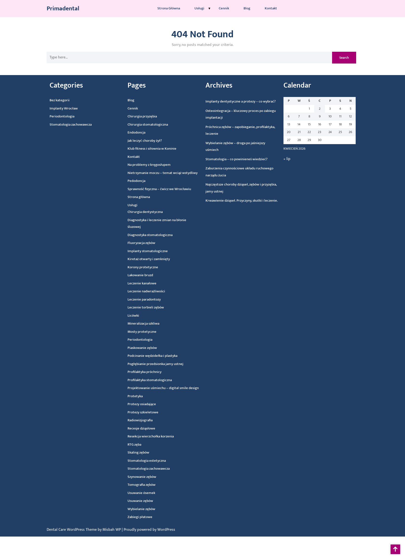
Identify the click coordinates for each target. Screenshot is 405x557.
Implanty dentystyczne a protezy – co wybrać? (228, 102)
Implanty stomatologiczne (143, 252)
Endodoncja (126, 134)
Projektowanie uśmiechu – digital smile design (165, 388)
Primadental (63, 8)
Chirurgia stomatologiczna (136, 126)
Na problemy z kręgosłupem (140, 165)
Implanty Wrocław (52, 109)
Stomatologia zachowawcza (59, 125)
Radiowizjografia (144, 421)
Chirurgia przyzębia (131, 117)
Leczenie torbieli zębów (144, 308)
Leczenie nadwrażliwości (144, 292)
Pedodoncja (128, 182)
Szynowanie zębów (148, 477)
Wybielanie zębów (150, 509)
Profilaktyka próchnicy (146, 373)
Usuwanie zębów (148, 501)
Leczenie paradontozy (142, 300)
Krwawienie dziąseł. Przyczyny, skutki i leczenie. (234, 200)
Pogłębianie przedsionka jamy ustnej (157, 364)
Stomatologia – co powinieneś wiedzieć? (227, 159)
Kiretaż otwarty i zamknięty (144, 260)
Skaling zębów (144, 453)
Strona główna (168, 8)
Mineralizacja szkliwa (143, 324)
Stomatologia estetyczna (153, 461)
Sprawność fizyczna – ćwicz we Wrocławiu (151, 189)
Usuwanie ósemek (149, 493)
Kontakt (271, 8)
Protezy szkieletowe (146, 413)
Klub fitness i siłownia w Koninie (142, 149)
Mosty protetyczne (141, 332)
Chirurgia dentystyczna (138, 213)
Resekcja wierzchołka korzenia (155, 437)
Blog (247, 8)
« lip (277, 160)
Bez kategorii (47, 101)
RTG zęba (140, 445)
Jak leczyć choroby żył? (134, 142)
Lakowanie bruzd (137, 276)
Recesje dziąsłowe (146, 429)
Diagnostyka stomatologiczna (144, 235)
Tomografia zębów (149, 485)
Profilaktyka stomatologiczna (151, 380)
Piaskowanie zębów (142, 348)
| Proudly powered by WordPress (148, 529)
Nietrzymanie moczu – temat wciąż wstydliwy (154, 173)
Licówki (132, 317)
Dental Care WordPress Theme (72, 529)
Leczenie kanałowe (139, 284)
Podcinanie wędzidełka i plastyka (153, 356)
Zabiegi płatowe (148, 517)
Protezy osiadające (145, 405)
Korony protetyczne (139, 268)
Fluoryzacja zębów (136, 244)
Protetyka (138, 397)
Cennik (224, 8)
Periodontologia (50, 117)
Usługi (199, 8)
